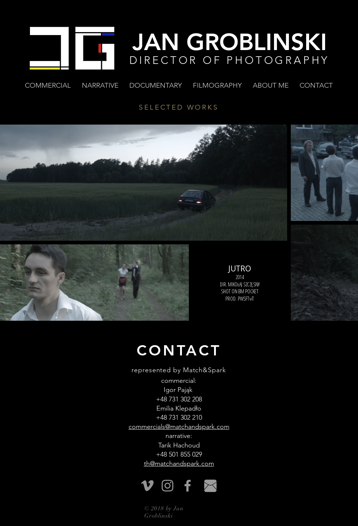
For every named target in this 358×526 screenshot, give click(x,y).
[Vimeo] (147, 485)
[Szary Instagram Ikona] (167, 485)
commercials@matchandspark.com (179, 427)
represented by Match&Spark (179, 370)
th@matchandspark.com (179, 464)
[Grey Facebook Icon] (187, 485)
